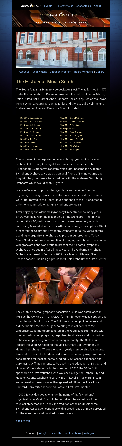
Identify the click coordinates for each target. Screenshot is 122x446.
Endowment (39, 71)
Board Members (83, 71)
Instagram (89, 433)
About (97, 5)
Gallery (100, 71)
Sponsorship (83, 5)
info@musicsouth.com (52, 433)
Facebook (75, 433)
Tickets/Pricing (64, 5)
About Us (24, 71)
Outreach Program (60, 71)
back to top (23, 421)
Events (48, 5)
